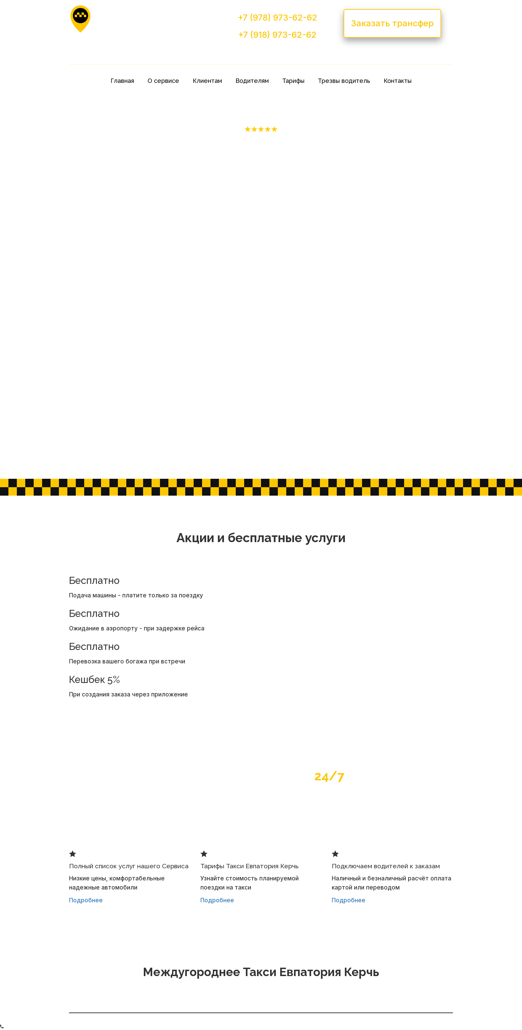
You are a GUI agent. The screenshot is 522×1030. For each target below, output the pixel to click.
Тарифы (293, 80)
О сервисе (163, 80)
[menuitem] (122, 80)
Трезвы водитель (344, 80)
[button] (207, 80)
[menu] (261, 80)
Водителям (252, 80)
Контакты (398, 80)
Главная (122, 80)
